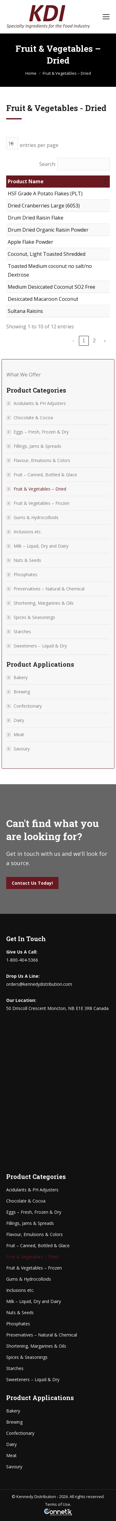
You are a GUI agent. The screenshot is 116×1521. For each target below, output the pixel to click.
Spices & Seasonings (34, 617)
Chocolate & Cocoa (33, 417)
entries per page (39, 145)
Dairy (19, 720)
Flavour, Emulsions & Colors (42, 460)
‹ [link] (73, 340)
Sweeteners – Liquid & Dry (40, 646)
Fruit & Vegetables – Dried (40, 489)
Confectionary (28, 706)
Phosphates (25, 574)
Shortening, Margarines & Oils (44, 603)
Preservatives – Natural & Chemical (49, 589)
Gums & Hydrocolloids (36, 517)
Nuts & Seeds (27, 560)
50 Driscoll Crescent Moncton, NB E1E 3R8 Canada (57, 1008)
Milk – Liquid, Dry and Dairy (41, 546)
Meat (19, 734)
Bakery (21, 677)
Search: (47, 164)
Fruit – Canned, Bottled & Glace (45, 475)
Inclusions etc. (28, 532)
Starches (22, 631)
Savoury (22, 749)
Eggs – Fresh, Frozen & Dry (41, 432)
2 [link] (94, 340)
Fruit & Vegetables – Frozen (41, 503)
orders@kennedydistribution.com (39, 984)
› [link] (104, 340)
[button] (105, 181)
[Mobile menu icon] (106, 16)
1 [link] (84, 340)
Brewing (22, 692)
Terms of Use (57, 1504)
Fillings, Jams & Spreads (37, 446)
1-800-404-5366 (22, 960)
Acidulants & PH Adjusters (40, 403)
